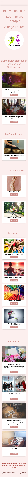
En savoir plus (14, 94)
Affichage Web (23, 473)
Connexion (24, 472)
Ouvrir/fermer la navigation (14, 1)
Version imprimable (6, 472)
